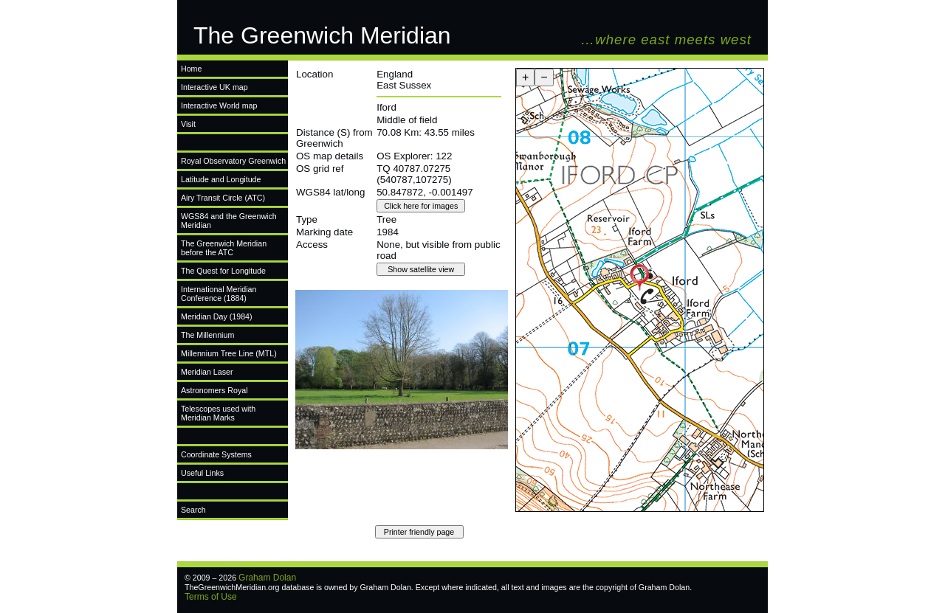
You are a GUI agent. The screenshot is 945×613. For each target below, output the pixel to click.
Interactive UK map (214, 87)
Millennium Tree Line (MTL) (229, 353)
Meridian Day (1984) (216, 316)
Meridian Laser (207, 371)
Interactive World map (219, 105)
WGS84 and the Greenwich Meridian (229, 220)
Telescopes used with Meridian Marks (218, 413)
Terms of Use (211, 597)
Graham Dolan (267, 577)
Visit (188, 124)
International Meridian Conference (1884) (218, 293)
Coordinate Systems (216, 454)
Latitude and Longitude (221, 179)
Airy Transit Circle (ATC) (223, 197)
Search (193, 509)
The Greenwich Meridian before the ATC (224, 248)
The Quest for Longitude (223, 270)
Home (191, 68)
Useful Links (202, 472)
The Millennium (207, 334)
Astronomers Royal (214, 390)
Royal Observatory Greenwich (233, 160)
